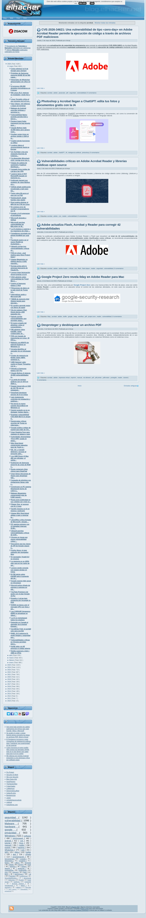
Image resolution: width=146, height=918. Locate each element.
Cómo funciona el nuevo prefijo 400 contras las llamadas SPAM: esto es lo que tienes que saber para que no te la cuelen (17, 751)
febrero (12, 660)
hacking (21, 847)
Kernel (20, 865)
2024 (9, 667)
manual (8, 845)
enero (11, 663)
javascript (22, 868)
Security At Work (12, 775)
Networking (9, 861)
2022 (9, 672)
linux (21, 843)
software (27, 836)
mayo (11, 66)
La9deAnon (10, 788)
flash (25, 872)
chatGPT (62, 152)
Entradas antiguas (130, 386)
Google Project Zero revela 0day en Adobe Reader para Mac (82, 277)
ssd (23, 850)
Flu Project (10, 772)
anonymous (19, 874)
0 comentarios (91, 93)
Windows (10, 835)
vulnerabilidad (13, 820)
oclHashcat (8, 891)
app (15, 854)
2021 (9, 674)
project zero (92, 316)
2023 (9, 670)
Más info (82, 3)
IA (66, 152)
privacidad (12, 832)
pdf (67, 93)
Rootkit (21, 880)
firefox (7, 863)
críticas (71, 268)
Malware (11, 823)
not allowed (87, 377)
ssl (30, 874)
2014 (9, 691)
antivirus (13, 866)
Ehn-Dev (28, 887)
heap (75, 316)
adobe (11, 865)
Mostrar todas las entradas (105, 23)
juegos (24, 866)
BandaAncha (11, 795)
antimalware (24, 889)
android (8, 841)
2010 (9, 701)
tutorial (8, 843)
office (17, 863)
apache (8, 868)
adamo (18, 887)
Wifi (6, 852)
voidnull (9, 802)
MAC (7, 874)
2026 (9, 64)
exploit (8, 847)
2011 (9, 698)
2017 (9, 684)
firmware (28, 863)
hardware (12, 826)
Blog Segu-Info (11, 779)
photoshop (85, 152)
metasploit (28, 882)
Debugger (11, 880)
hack (29, 865)
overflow (81, 316)
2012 (9, 696)
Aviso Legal (85, 908)
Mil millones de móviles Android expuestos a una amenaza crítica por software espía (18, 758)
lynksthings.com (12, 805)
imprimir (73, 377)
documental (27, 878)
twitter (28, 852)
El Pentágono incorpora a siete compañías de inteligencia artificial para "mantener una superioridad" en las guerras (18, 742)
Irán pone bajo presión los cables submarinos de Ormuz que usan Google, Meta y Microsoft (18, 729)
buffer (65, 316)
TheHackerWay (11, 784)
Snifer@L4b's (11, 793)
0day (49, 316)
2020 (9, 677)
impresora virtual (64, 377)
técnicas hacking (18, 883)
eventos (16, 872)
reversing (8, 887)
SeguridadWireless (11, 878)
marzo (11, 658)
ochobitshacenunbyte (13, 800)
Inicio (79, 386)
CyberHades (10, 786)
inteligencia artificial (74, 152)
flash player (86, 268)
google (11, 829)
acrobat (50, 93)
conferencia (24, 876)
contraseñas (9, 870)
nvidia (22, 845)
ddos (17, 852)
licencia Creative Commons (79, 910)
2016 (9, 686)
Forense (12, 876)
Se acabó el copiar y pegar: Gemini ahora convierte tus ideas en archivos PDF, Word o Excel (18, 735)
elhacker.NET (75, 907)
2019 (9, 679)
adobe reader (63, 268)
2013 (9, 694)
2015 (9, 689)
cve (22, 841)
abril (11, 655)
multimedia (23, 870)
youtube (23, 859)
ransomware (18, 838)
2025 (9, 665)
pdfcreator (106, 377)
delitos (23, 885)
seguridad (11, 817)
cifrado (28, 854)
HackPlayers (10, 782)
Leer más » (41, 88)
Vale (92, 3)
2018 (9, 682)
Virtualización (9, 885)
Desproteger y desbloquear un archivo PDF (71, 325)
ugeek (8, 798)
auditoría (17, 882)
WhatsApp (9, 850)
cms (6, 872)
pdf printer (98, 377)
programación (19, 857)
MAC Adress (13, 889)
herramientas (10, 859)
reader (64, 216)
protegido (114, 377)
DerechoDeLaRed (12, 791)
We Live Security (12, 777)
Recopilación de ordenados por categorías (18, 47)
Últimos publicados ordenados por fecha (16, 51)
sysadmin (22, 861)
